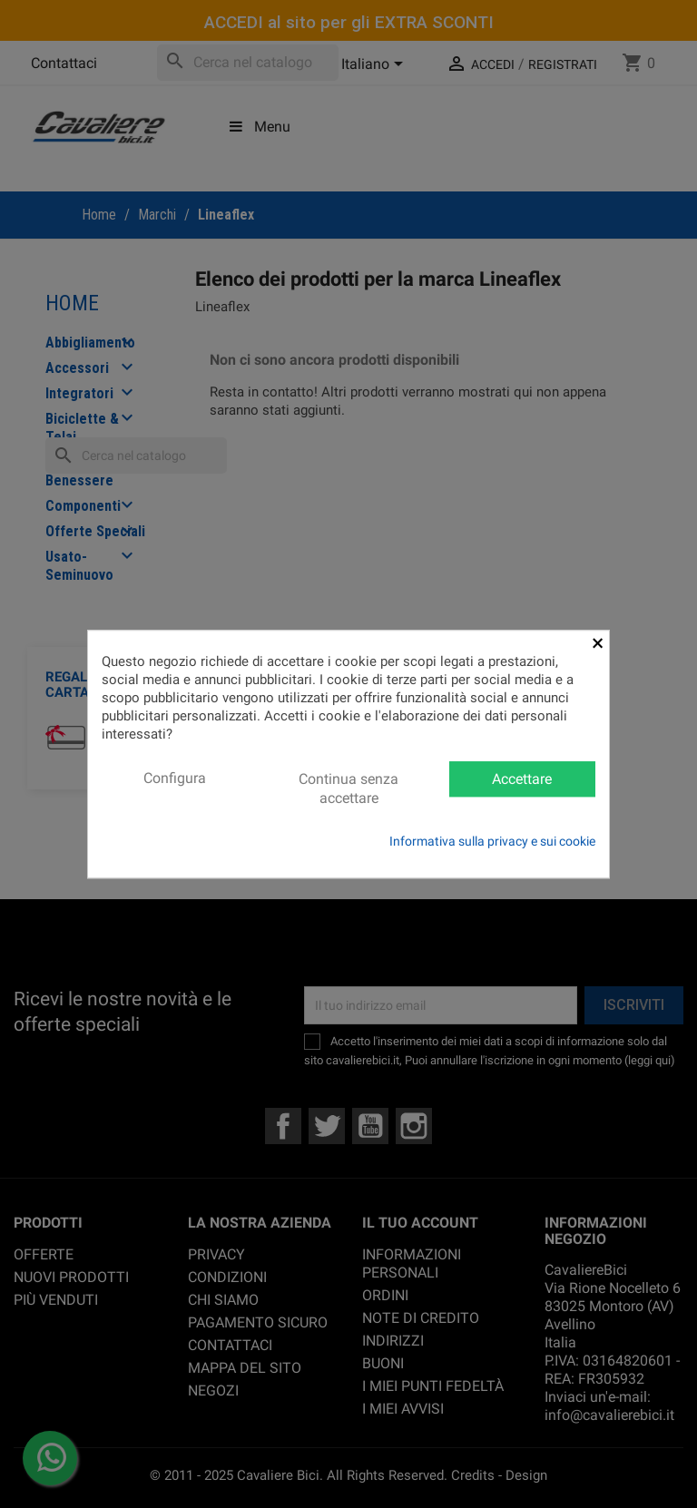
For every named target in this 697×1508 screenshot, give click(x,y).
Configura (174, 778)
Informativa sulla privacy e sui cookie (492, 841)
